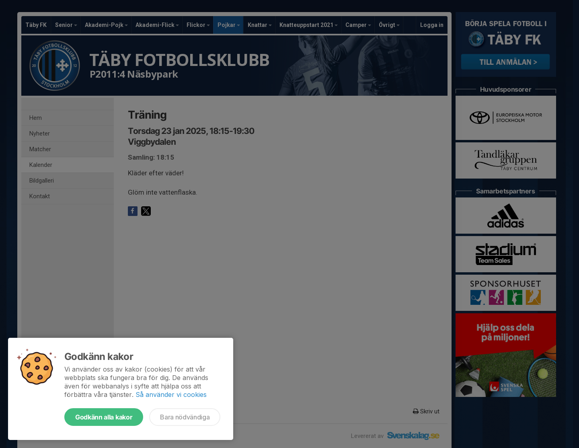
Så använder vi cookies (171, 394)
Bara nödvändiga (184, 417)
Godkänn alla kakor (103, 417)
